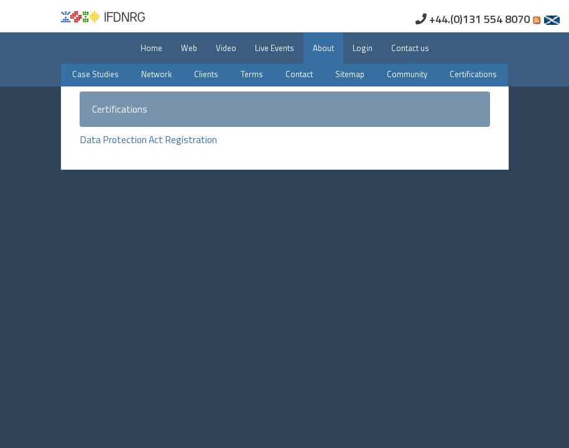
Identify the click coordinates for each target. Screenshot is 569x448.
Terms (252, 74)
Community (407, 74)
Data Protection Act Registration (148, 139)
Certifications (473, 74)
